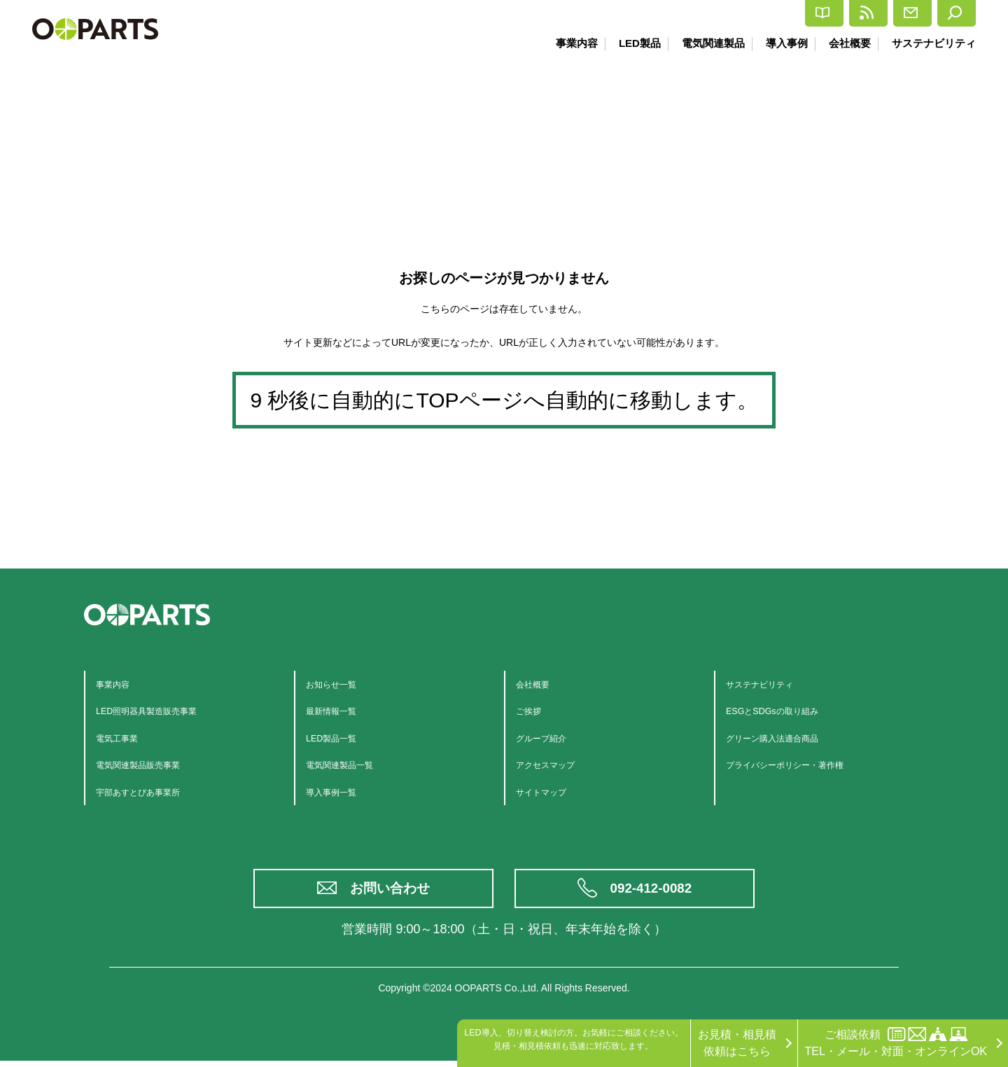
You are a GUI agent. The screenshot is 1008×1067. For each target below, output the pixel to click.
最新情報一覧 (339, 710)
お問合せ (870, 13)
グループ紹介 (549, 738)
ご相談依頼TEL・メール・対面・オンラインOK (896, 1042)
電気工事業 (124, 738)
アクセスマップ (555, 764)
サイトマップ (549, 791)
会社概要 (847, 43)
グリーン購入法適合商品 (787, 738)
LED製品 (629, 43)
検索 (946, 13)
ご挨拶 (533, 710)
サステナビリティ (934, 43)
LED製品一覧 (339, 738)
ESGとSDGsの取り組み (786, 710)
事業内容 (563, 43)
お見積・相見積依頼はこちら (737, 1042)
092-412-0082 (653, 891)
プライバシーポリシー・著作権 (804, 764)
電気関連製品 (704, 43)
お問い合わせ (392, 891)
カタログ (698, 14)
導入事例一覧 (339, 791)
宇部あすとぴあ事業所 (152, 791)
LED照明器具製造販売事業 (163, 710)
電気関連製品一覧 (351, 764)
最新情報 (784, 13)
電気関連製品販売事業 (152, 764)
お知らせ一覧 (339, 684)
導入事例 (781, 43)
